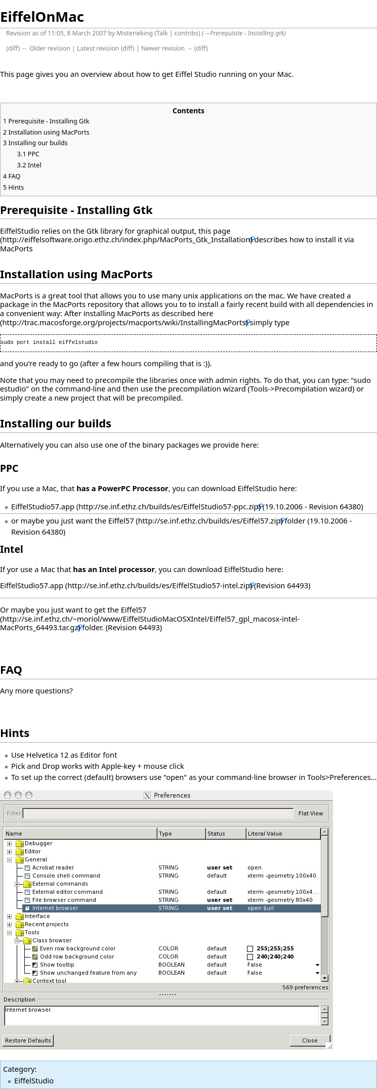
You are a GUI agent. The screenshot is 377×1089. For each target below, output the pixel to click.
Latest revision (98, 48)
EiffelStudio (34, 1080)
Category (18, 1069)
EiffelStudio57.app (42, 506)
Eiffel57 (121, 520)
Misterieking (134, 33)
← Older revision (46, 48)
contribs (186, 33)
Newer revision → (167, 48)
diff (13, 48)
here (205, 313)
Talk (162, 33)
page (222, 231)
